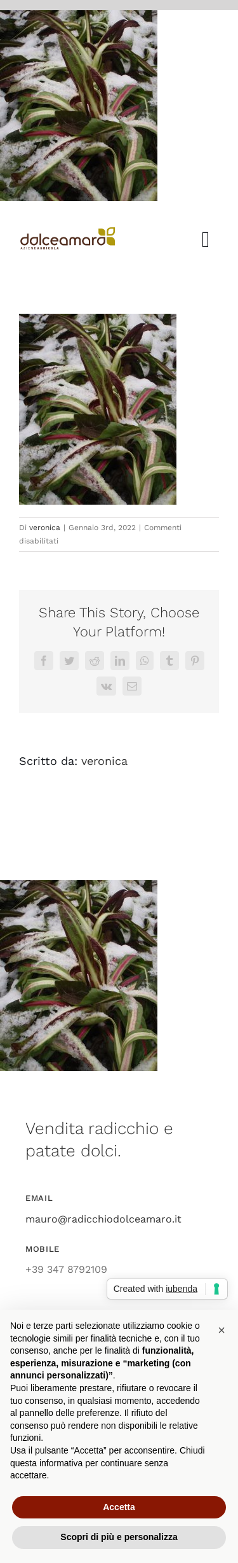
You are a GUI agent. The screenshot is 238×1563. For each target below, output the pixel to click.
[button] (221, 1330)
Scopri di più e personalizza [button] (118, 1537)
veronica (44, 527)
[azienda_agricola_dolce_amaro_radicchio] (67, 232)
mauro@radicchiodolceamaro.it (103, 1219)
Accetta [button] (119, 1507)
